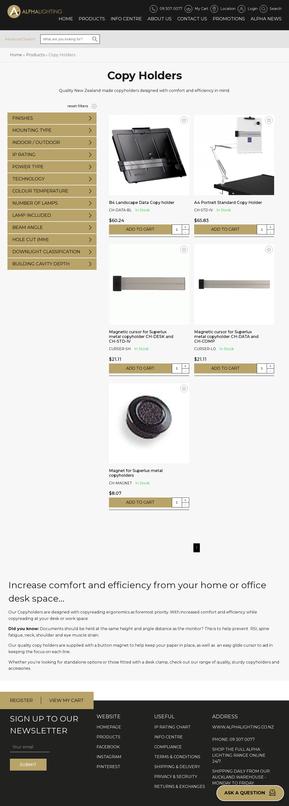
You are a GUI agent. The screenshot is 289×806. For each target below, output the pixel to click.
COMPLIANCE (168, 747)
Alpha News (266, 19)
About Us (160, 19)
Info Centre (126, 19)
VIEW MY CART (66, 700)
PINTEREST (108, 766)
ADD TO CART (140, 229)
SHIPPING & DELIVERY (177, 766)
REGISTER (21, 700)
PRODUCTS (108, 737)
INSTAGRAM (109, 756)
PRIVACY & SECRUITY (175, 776)
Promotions (229, 19)
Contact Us (192, 19)
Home (66, 19)
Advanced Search (20, 39)
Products (92, 19)
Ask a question (250, 792)
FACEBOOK (108, 747)
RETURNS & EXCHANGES (179, 786)
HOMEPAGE (109, 727)
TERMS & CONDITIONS (177, 756)
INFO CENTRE (168, 737)
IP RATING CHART (172, 727)
